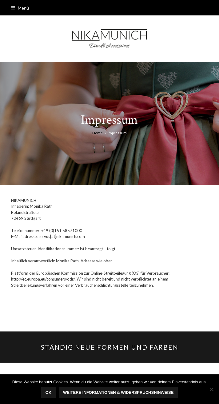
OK (49, 392)
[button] (20, 7)
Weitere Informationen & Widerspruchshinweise (118, 392)
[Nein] (211, 389)
